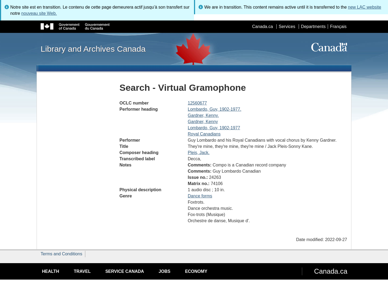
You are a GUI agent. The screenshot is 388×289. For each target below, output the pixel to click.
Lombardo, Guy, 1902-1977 (214, 128)
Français (338, 26)
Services (287, 26)
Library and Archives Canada (93, 48)
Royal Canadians (204, 134)
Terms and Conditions (61, 254)
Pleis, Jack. (199, 152)
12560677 (197, 103)
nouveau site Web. (39, 13)
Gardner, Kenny (203, 121)
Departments (313, 26)
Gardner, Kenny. (203, 115)
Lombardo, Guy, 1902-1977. (214, 109)
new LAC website (364, 7)
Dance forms (200, 196)
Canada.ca (262, 26)
